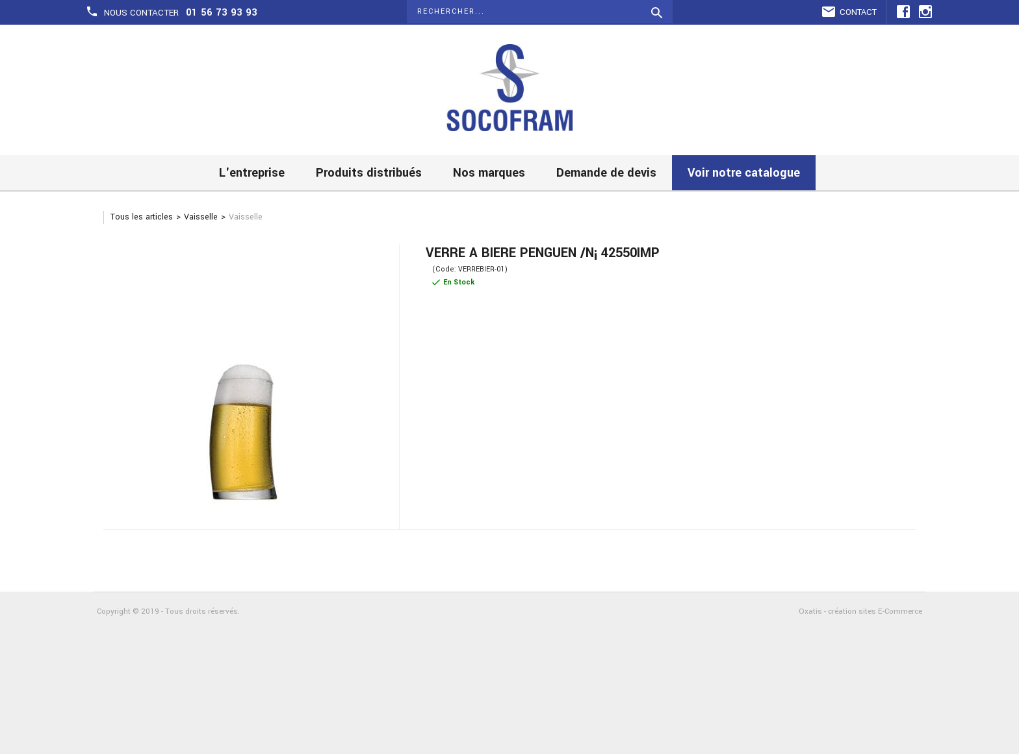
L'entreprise (252, 172)
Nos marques (489, 172)
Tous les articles (141, 217)
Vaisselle (201, 217)
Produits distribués (369, 172)
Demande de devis (606, 172)
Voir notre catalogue (744, 172)
